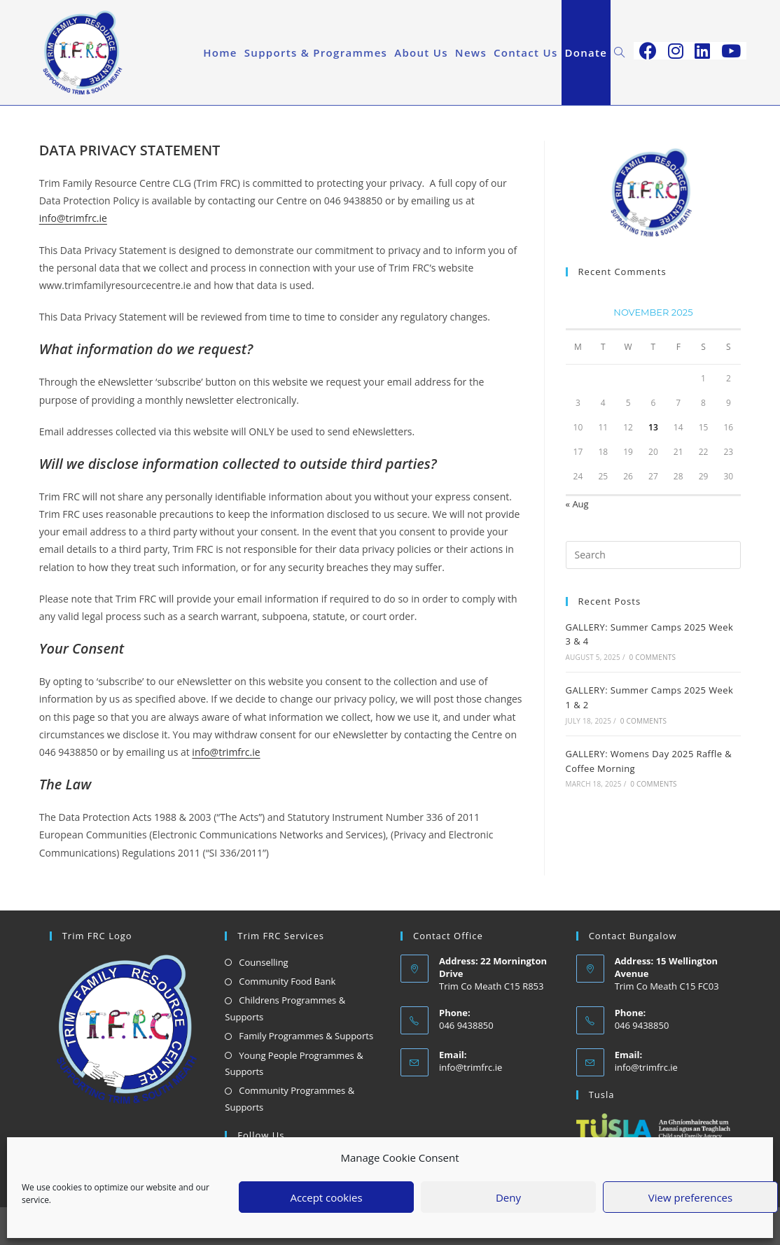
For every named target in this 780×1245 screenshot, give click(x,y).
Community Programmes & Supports (289, 1098)
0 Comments (652, 657)
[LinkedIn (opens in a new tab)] (702, 50)
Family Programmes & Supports (306, 1035)
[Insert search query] (653, 555)
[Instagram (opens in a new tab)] (675, 50)
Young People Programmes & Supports (294, 1063)
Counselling (263, 962)
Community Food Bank (287, 981)
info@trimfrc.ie (73, 218)
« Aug (577, 504)
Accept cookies (326, 1197)
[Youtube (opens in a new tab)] (731, 50)
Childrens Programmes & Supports (285, 1008)
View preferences (690, 1197)
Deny (508, 1197)
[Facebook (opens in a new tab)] (648, 50)
